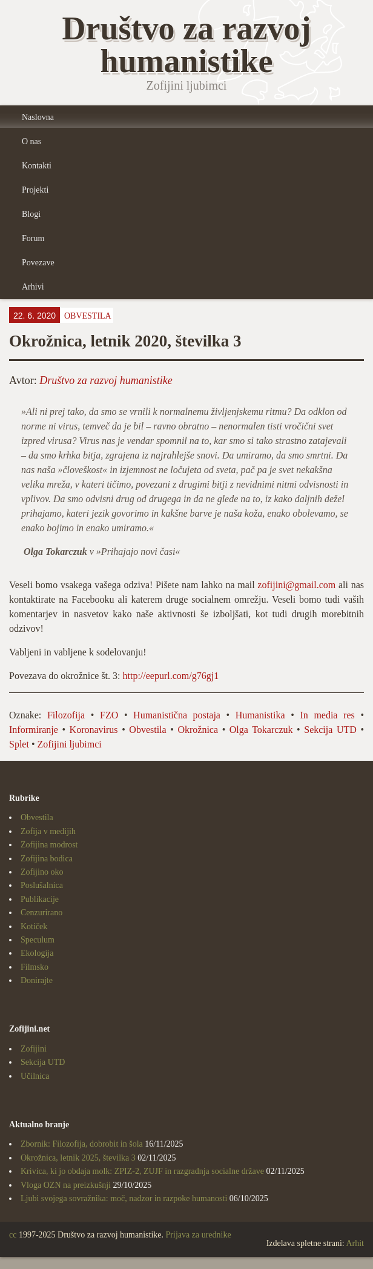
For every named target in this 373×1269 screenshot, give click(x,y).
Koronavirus (94, 729)
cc (12, 1234)
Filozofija (66, 715)
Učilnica (35, 1076)
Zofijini (34, 1048)
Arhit (355, 1243)
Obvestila (87, 315)
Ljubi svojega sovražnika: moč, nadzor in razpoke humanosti (124, 1198)
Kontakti (36, 165)
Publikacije (40, 899)
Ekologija (37, 953)
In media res (327, 715)
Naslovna (38, 117)
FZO (109, 715)
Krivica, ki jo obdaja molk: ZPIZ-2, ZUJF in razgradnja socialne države (142, 1171)
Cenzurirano (41, 912)
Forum (33, 238)
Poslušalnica (42, 885)
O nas (31, 141)
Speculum (37, 939)
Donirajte (37, 980)
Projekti (35, 189)
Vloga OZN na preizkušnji (66, 1185)
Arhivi (33, 286)
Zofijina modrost (49, 844)
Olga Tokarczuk (261, 729)
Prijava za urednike (198, 1234)
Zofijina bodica (47, 858)
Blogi (31, 214)
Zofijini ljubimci (70, 744)
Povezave (38, 262)
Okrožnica (197, 729)
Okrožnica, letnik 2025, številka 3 (78, 1157)
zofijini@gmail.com (296, 585)
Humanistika (260, 715)
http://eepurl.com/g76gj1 (172, 676)
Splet (19, 744)
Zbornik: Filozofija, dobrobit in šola (82, 1143)
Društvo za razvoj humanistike (106, 380)
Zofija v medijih (48, 831)
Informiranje (33, 729)
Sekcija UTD (330, 729)
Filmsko (34, 967)
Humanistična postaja (176, 715)
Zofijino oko (42, 871)
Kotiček (34, 926)
